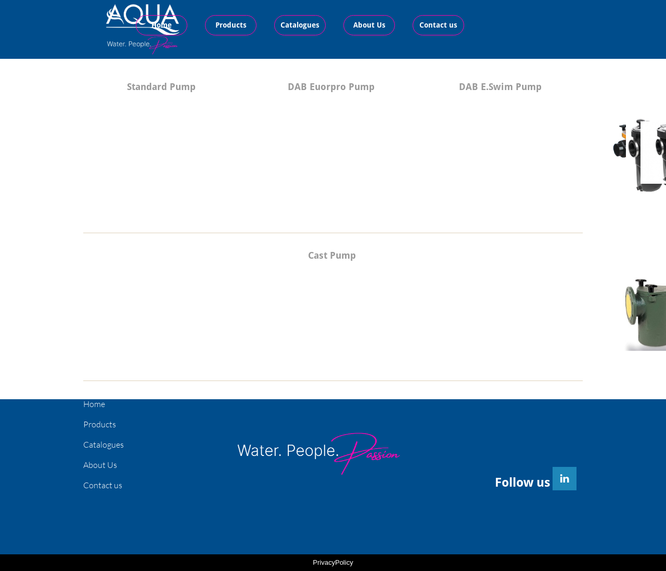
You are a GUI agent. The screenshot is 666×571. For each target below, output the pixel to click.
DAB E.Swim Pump (500, 86)
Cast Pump (332, 255)
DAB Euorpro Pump (331, 86)
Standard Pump (161, 86)
